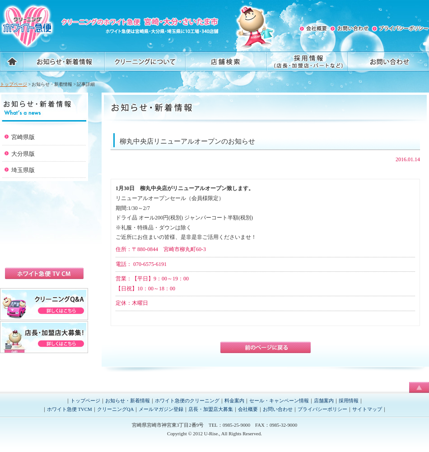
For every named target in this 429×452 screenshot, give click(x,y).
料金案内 (234, 400)
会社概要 (248, 409)
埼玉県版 (23, 170)
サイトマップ (367, 409)
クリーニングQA (115, 409)
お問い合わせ (278, 409)
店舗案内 (324, 400)
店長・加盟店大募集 (210, 409)
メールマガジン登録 (161, 409)
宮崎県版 (23, 137)
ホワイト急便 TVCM (69, 409)
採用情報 (349, 400)
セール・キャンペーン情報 (279, 400)
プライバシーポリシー (322, 409)
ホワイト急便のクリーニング (187, 400)
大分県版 (23, 153)
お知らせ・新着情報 (127, 400)
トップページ (13, 84)
